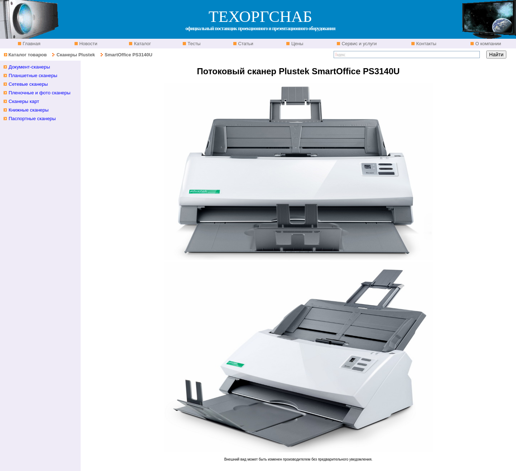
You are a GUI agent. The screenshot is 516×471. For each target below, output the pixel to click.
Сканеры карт (24, 101)
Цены (296, 43)
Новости (87, 43)
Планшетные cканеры (33, 75)
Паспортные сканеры (32, 118)
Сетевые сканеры (28, 84)
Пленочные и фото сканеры (40, 92)
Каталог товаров (27, 54)
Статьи (245, 43)
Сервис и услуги (358, 43)
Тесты (193, 43)
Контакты (425, 43)
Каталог (142, 43)
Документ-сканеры (29, 67)
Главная (31, 43)
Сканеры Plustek (76, 54)
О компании (487, 43)
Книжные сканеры (29, 110)
